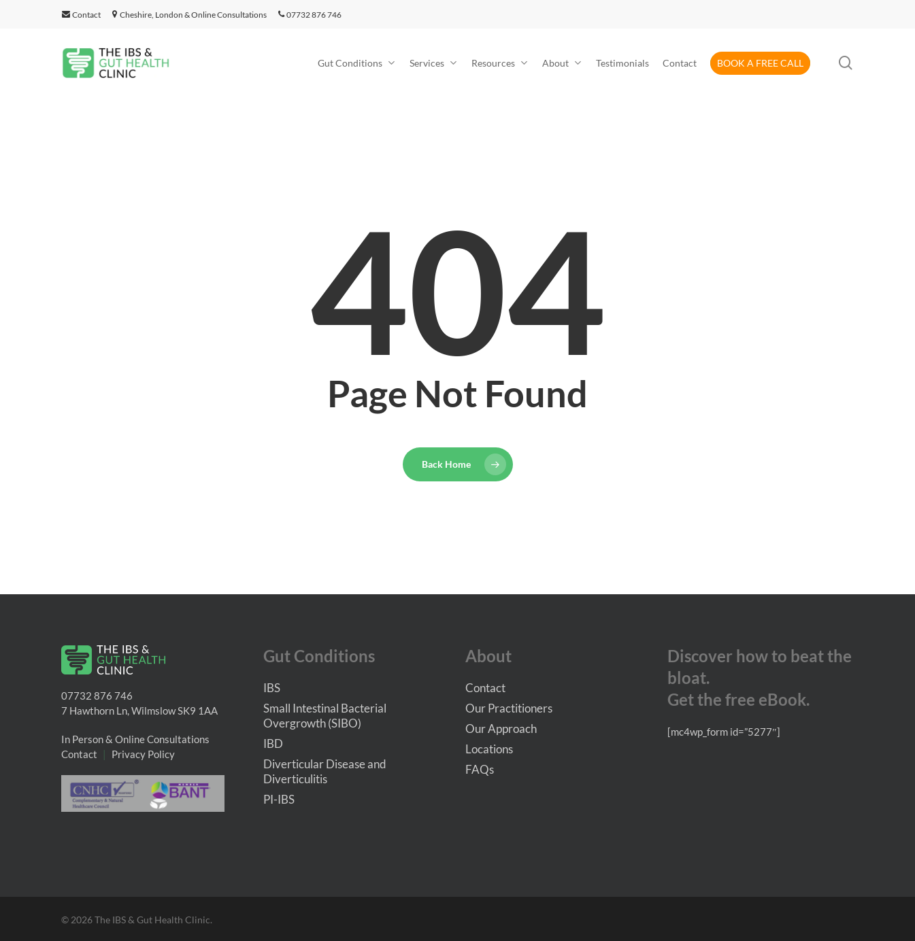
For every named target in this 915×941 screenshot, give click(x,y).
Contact (81, 15)
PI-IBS (279, 799)
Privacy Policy (143, 754)
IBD (273, 743)
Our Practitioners (508, 708)
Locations (489, 749)
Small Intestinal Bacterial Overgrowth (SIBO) (324, 715)
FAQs (479, 769)
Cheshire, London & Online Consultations (193, 15)
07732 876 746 (310, 15)
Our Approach (501, 728)
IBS (271, 688)
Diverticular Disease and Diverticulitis (324, 771)
